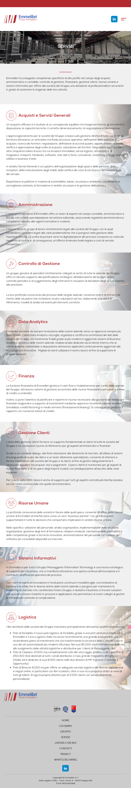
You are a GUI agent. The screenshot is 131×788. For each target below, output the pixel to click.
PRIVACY (65, 754)
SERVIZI (65, 737)
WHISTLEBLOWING (65, 759)
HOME (65, 720)
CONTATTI (65, 748)
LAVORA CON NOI (65, 742)
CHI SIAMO (65, 725)
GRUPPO (65, 731)
